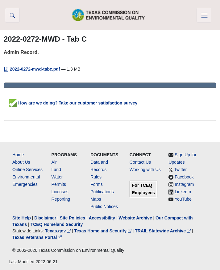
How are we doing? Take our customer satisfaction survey (73, 102)
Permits (59, 184)
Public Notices (104, 206)
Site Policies (72, 217)
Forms (96, 184)
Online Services (27, 169)
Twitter (180, 169)
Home (18, 154)
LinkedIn (183, 191)
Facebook (184, 176)
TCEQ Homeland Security (57, 224)
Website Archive (135, 217)
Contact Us (140, 162)
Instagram (184, 184)
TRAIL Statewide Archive (163, 230)
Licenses (60, 191)
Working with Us (145, 169)
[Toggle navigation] (204, 15)
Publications (102, 191)
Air (54, 162)
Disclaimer (45, 217)
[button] (12, 15)
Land (56, 169)
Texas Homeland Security (103, 230)
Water (57, 176)
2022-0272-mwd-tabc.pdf (32, 69)
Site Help (21, 217)
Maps (95, 199)
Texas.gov (58, 230)
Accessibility (102, 217)
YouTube (183, 199)
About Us (21, 162)
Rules (96, 176)
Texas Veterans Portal (37, 237)
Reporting (61, 199)
